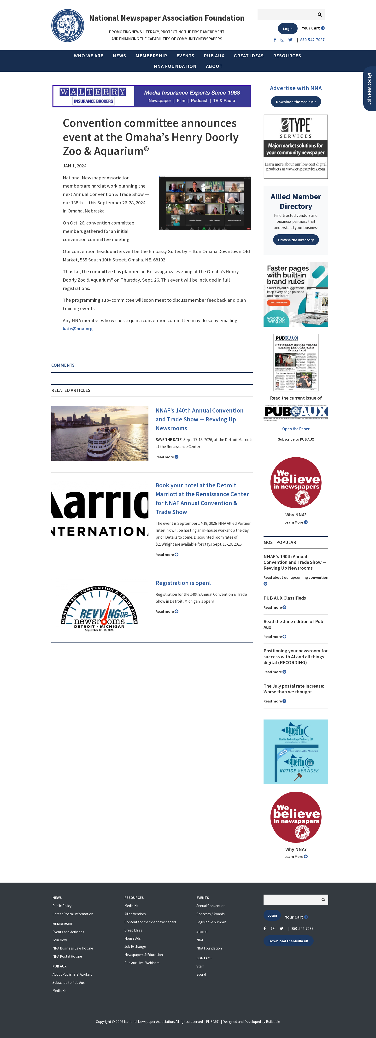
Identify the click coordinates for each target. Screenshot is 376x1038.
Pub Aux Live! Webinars (141, 963)
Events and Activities (68, 932)
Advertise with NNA (296, 88)
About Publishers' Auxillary (72, 974)
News (119, 56)
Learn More (296, 522)
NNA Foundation (175, 66)
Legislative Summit (211, 922)
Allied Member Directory (296, 201)
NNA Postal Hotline (67, 956)
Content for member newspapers (150, 922)
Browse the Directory (296, 239)
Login (288, 28)
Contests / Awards (210, 914)
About (214, 66)
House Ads (132, 938)
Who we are (88, 56)
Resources (287, 56)
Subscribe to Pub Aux (69, 982)
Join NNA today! (369, 89)
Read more (167, 456)
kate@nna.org (78, 328)
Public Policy (62, 905)
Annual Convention (210, 905)
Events (185, 56)
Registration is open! (183, 583)
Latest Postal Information (73, 914)
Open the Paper (296, 428)
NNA (199, 940)
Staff (200, 966)
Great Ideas (249, 56)
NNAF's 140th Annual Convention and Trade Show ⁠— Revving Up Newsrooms (200, 419)
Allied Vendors (135, 914)
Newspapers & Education (143, 954)
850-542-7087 (302, 928)
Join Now (60, 940)
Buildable (273, 1021)
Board (201, 974)
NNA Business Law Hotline (73, 948)
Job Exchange (135, 946)
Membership (151, 56)
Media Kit (60, 990)
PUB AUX (214, 56)
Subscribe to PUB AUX (296, 439)
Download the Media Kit (296, 101)
